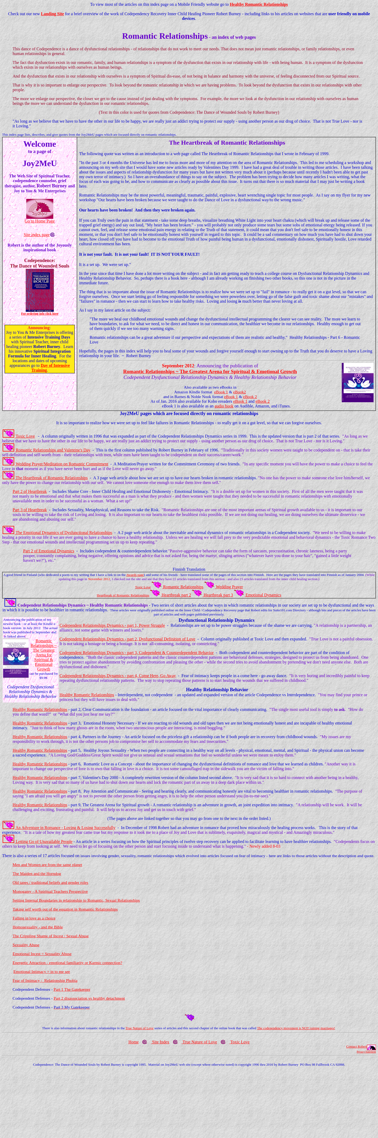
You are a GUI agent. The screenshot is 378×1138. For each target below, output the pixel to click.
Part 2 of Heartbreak (30, 491)
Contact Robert (356, 1046)
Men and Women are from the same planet (47, 864)
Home (133, 1042)
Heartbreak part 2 (176, 595)
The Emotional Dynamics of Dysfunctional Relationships (64, 532)
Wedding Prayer (229, 587)
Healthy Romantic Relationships (259, 4)
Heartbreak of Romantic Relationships (123, 595)
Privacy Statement (366, 1051)
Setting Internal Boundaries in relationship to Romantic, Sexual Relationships (76, 900)
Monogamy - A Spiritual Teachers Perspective (50, 891)
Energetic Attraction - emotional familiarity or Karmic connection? (67, 962)
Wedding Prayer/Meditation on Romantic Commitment (62, 464)
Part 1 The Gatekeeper (72, 989)
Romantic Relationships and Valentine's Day (53, 450)
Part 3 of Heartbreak (30, 510)
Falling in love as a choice (34, 918)
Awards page (135, 575)
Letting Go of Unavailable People (44, 841)
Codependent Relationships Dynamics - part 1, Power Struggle (112, 625)
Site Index (160, 1042)
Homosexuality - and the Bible (38, 927)
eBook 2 (250, 396)
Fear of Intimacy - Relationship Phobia (45, 980)
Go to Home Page (40, 221)
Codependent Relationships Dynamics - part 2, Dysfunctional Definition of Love (127, 639)
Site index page (37, 234)
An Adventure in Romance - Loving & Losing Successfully (65, 827)
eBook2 (239, 392)
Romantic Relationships (183, 587)
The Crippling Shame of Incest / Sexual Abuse (51, 936)
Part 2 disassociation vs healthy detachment (89, 998)
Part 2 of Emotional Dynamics (48, 551)
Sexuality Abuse (26, 945)
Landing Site (52, 14)
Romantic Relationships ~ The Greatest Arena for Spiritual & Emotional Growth (43, 655)
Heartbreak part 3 (218, 595)
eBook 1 (221, 392)
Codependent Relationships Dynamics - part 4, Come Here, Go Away (118, 675)
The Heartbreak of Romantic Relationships (52, 478)
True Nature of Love (139, 1028)
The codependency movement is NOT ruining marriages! (296, 1028)
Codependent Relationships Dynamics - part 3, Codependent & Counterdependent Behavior (137, 652)
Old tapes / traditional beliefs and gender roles (50, 882)
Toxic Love (25, 436)
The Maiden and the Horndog (37, 873)
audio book (224, 406)
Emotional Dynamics (263, 595)
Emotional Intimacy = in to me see (41, 971)
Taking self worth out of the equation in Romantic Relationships (65, 909)
